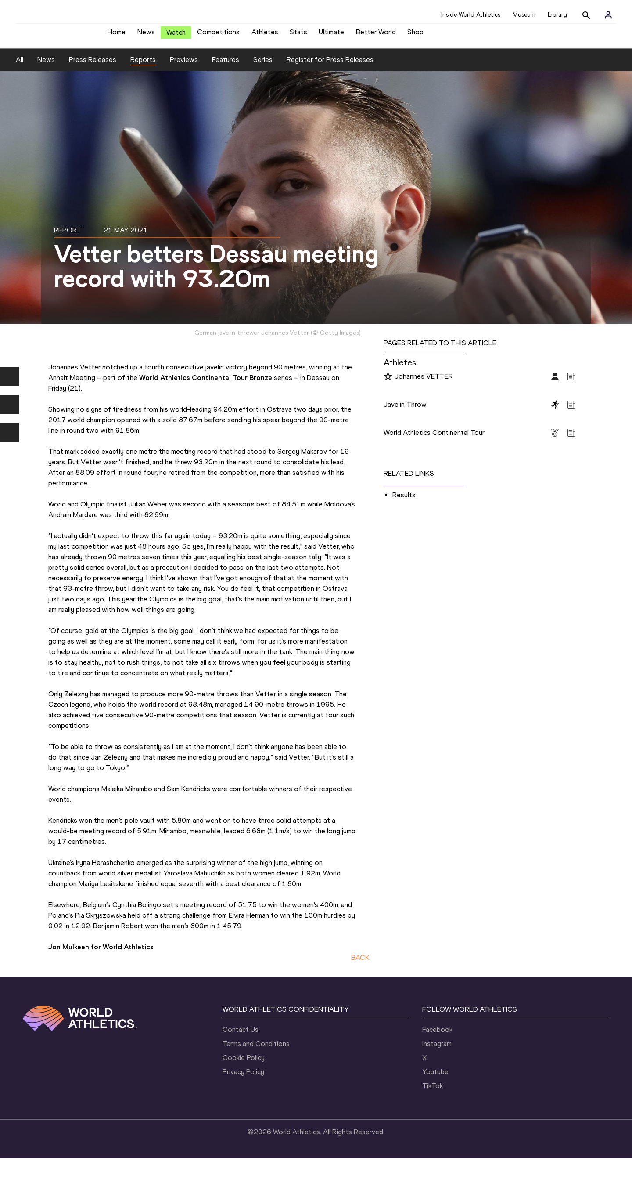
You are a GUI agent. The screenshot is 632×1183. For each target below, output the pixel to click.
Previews (184, 84)
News (146, 35)
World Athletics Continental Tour (434, 456)
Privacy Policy (243, 1096)
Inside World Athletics (470, 14)
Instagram (437, 1068)
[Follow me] (388, 401)
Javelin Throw (405, 428)
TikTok (432, 1110)
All (19, 84)
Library (557, 14)
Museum (524, 14)
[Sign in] (608, 15)
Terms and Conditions (256, 1068)
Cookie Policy (244, 1082)
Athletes (264, 35)
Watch (176, 36)
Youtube (435, 1096)
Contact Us (241, 1054)
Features (225, 84)
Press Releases (92, 84)
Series (263, 84)
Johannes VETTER (424, 400)
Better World (376, 35)
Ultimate (331, 35)
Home (117, 35)
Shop (415, 35)
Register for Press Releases (330, 84)
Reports (143, 84)
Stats (298, 35)
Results (404, 519)
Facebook (437, 1054)
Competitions (218, 35)
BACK (360, 982)
